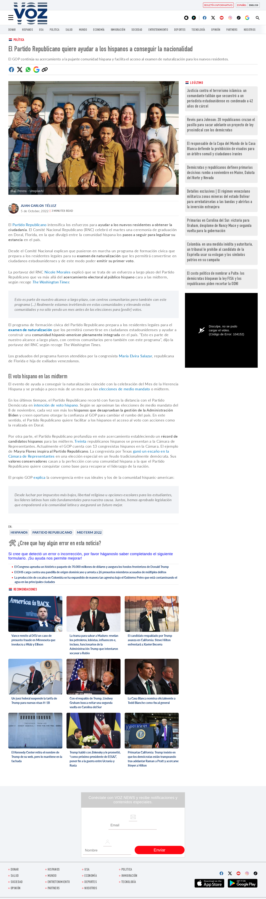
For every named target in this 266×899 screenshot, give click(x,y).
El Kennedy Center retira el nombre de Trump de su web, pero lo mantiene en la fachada (36, 757)
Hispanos (27, 30)
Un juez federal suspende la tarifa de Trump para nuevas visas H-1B (34, 700)
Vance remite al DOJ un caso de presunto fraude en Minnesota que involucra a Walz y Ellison (33, 640)
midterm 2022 (89, 532)
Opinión (215, 30)
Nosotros (249, 30)
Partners (231, 30)
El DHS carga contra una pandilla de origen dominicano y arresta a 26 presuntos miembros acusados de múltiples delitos (90, 572)
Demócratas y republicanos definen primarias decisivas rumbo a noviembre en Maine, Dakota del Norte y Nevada (221, 173)
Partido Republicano (52, 532)
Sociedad (136, 30)
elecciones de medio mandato (124, 389)
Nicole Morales (57, 272)
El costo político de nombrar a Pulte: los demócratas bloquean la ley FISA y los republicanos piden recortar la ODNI (215, 279)
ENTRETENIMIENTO (158, 30)
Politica (54, 30)
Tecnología (198, 30)
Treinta (80, 441)
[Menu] (10, 17)
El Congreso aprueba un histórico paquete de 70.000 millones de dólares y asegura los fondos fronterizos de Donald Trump (91, 566)
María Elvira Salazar (135, 356)
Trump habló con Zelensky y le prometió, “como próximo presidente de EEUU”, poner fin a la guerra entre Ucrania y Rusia (95, 759)
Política (19, 40)
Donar (12, 30)
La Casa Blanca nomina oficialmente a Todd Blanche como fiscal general (151, 700)
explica (39, 477)
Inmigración (118, 30)
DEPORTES (179, 30)
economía (98, 30)
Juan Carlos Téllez (38, 205)
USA (41, 30)
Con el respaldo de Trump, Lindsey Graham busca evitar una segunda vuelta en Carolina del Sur (91, 703)
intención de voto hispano (56, 405)
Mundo (83, 30)
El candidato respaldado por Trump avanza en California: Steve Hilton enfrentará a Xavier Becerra (150, 640)
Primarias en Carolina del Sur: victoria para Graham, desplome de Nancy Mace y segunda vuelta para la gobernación (219, 226)
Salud (69, 30)
